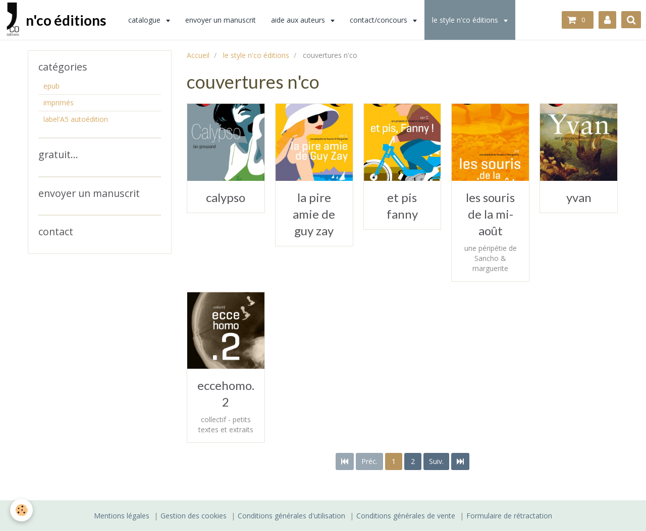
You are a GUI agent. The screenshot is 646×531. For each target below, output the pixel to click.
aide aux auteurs (299, 20)
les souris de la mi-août (490, 214)
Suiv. (436, 461)
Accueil (198, 55)
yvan (578, 197)
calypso (225, 197)
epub (51, 86)
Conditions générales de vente (405, 515)
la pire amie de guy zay (314, 214)
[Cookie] (21, 510)
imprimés (58, 102)
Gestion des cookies (193, 515)
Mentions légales (121, 515)
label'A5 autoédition (75, 119)
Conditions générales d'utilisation (291, 515)
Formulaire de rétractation (509, 515)
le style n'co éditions (466, 20)
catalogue (145, 20)
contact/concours (379, 20)
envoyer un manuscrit (220, 20)
